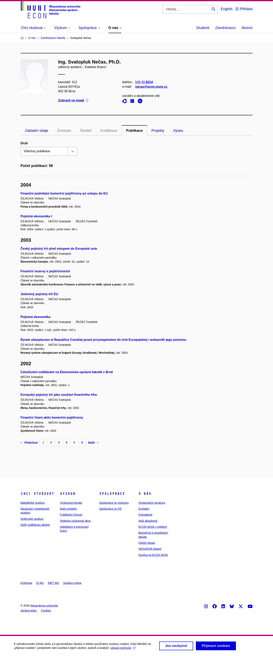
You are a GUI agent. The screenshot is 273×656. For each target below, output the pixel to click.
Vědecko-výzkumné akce (75, 520)
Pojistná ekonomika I (36, 216)
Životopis (64, 131)
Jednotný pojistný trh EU (39, 294)
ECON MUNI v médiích (152, 526)
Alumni (246, 28)
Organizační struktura (151, 502)
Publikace (134, 131)
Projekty (157, 131)
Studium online (72, 583)
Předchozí (29, 442)
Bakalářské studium (33, 502)
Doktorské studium (32, 518)
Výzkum (67, 493)
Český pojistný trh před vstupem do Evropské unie (59, 248)
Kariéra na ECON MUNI (153, 555)
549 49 (144, 82)
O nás (144, 493)
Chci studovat (37, 493)
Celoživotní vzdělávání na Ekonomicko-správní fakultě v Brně (67, 372)
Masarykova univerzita (44, 605)
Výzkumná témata (71, 502)
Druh (24, 143)
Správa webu (29, 610)
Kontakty (143, 508)
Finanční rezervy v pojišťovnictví (45, 271)
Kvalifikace (108, 131)
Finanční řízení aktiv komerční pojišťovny (52, 417)
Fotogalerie (145, 514)
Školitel (86, 131)
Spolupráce (112, 493)
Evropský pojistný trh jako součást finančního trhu (59, 394)
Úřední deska (146, 542)
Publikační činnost (71, 514)
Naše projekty (68, 508)
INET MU (53, 583)
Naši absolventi (147, 520)
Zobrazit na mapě (73, 100)
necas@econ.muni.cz (151, 86)
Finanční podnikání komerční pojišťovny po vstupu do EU (64, 193)
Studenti (202, 28)
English (226, 9)
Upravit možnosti (123, 649)
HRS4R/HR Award (149, 548)
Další (93, 442)
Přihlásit (243, 9)
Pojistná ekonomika (35, 317)
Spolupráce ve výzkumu (114, 502)
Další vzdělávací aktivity (35, 524)
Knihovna (26, 583)
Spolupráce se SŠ (110, 508)
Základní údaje (36, 131)
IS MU (40, 583)
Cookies (46, 610)
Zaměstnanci (225, 28)
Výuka (178, 131)
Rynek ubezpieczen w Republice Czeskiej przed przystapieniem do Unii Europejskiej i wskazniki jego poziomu (103, 339)
